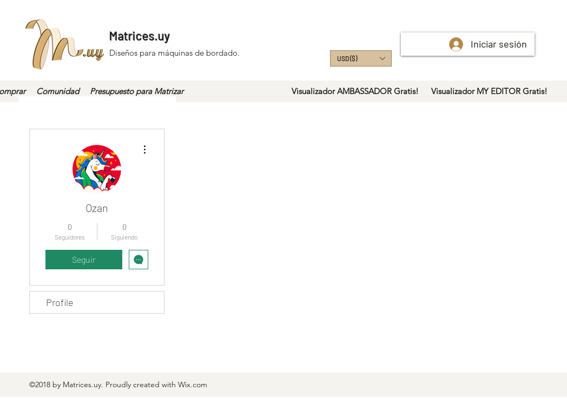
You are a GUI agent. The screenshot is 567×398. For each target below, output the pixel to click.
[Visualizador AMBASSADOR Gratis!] (355, 91)
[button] (361, 58)
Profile (60, 302)
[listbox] (361, 58)
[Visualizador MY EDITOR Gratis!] (489, 91)
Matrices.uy (139, 36)
